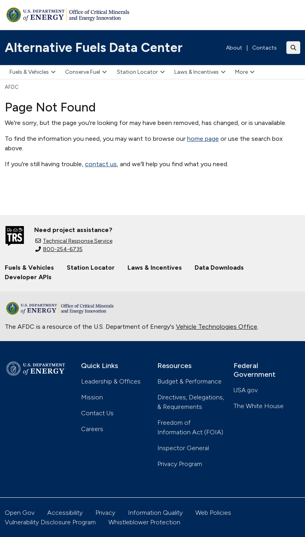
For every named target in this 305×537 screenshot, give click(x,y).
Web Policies (213, 512)
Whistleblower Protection (144, 522)
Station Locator (141, 72)
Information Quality (155, 512)
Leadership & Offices (111, 381)
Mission (92, 397)
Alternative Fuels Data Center (94, 47)
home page (203, 138)
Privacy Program (179, 464)
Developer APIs (28, 277)
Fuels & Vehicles (33, 72)
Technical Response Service (73, 241)
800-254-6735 (59, 249)
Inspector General (183, 448)
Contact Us (97, 413)
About (234, 47)
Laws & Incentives (200, 72)
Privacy (105, 512)
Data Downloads (219, 267)
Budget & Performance (189, 381)
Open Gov (20, 512)
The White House (259, 406)
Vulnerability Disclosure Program (50, 522)
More (245, 72)
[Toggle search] (293, 47)
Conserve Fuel (86, 72)
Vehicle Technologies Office (216, 326)
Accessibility (65, 512)
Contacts (264, 47)
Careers (92, 429)
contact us (101, 164)
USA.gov (246, 390)
